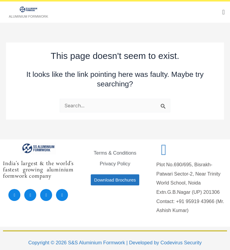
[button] (223, 12)
